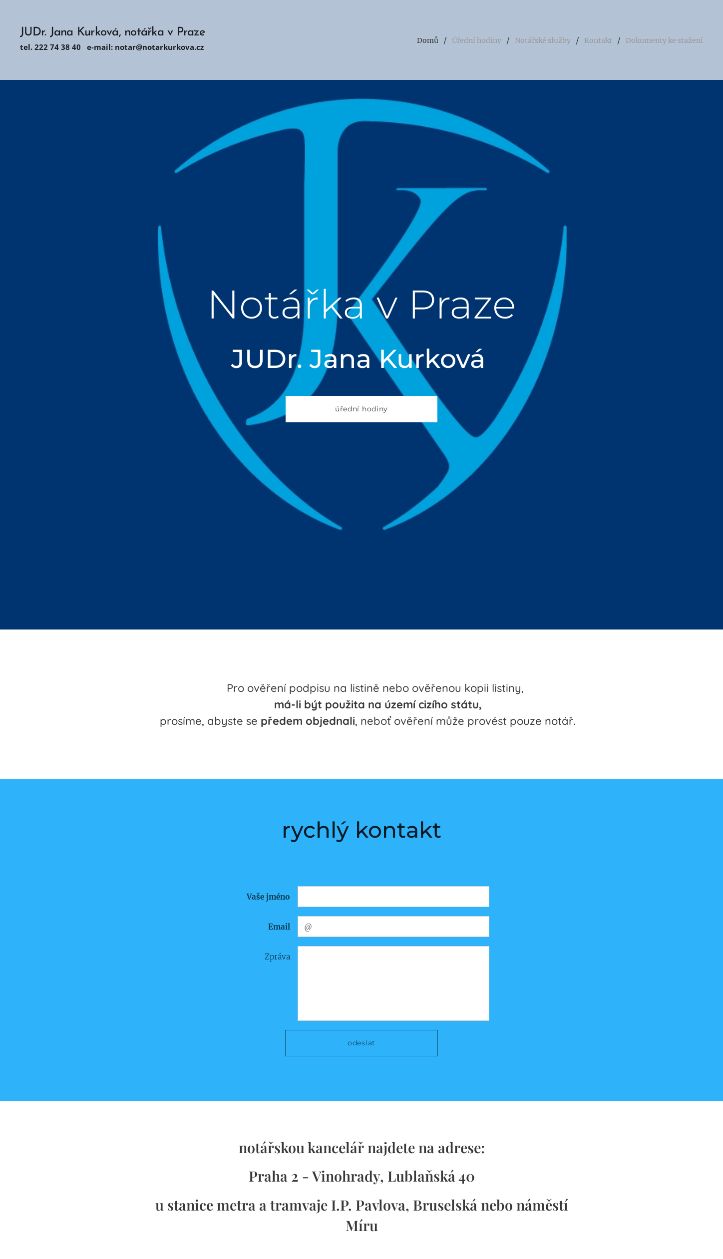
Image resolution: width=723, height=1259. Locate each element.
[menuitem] (396, 39)
